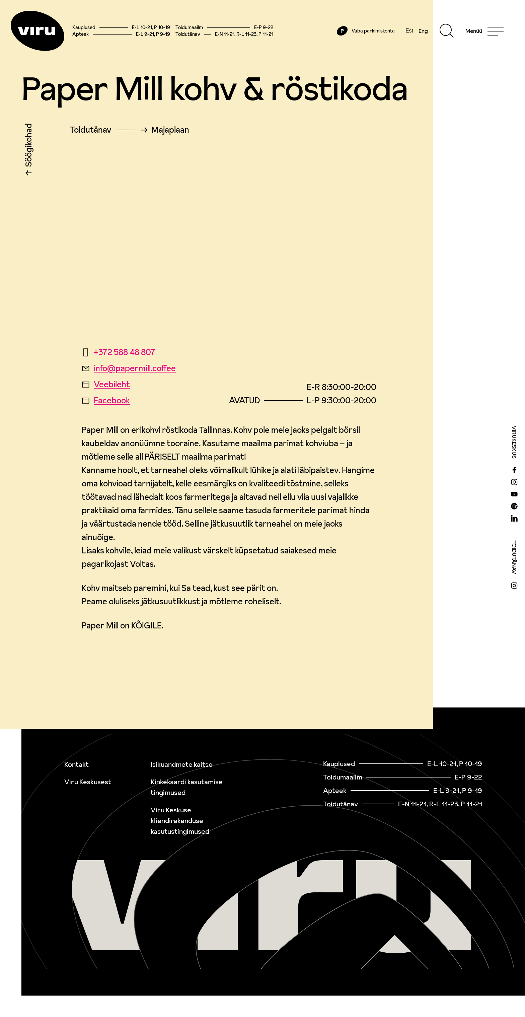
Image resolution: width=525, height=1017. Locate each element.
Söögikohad (28, 146)
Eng (423, 31)
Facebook (106, 400)
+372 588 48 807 (118, 352)
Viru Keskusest (87, 782)
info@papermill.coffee (129, 368)
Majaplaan (170, 130)
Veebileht (106, 384)
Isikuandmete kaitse (182, 764)
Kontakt (76, 764)
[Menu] (484, 31)
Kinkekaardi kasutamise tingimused (187, 787)
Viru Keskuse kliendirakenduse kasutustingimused (180, 820)
